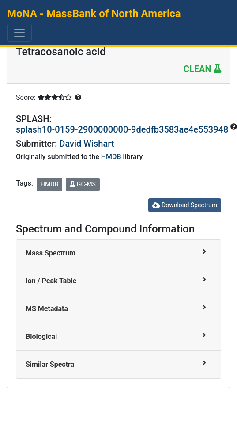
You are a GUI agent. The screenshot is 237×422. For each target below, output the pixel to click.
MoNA (94, 14)
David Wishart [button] (86, 143)
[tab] (118, 253)
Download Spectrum (184, 205)
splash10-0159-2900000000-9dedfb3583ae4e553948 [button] (123, 129)
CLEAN (202, 69)
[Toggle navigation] (19, 33)
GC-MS (83, 184)
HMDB (111, 156)
